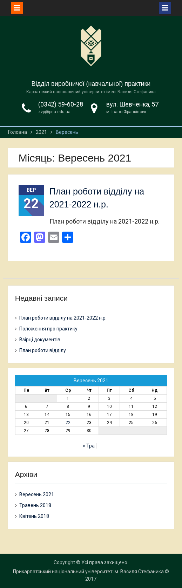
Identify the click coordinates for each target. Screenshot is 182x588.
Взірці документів (39, 339)
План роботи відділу (42, 350)
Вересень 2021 (36, 494)
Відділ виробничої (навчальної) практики (91, 83)
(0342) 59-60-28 (60, 104)
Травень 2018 (35, 505)
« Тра (89, 446)
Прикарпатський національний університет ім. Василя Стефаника (88, 571)
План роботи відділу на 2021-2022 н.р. (63, 318)
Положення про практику (48, 328)
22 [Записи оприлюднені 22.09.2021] (68, 422)
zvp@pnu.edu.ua (54, 111)
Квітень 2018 (34, 516)
